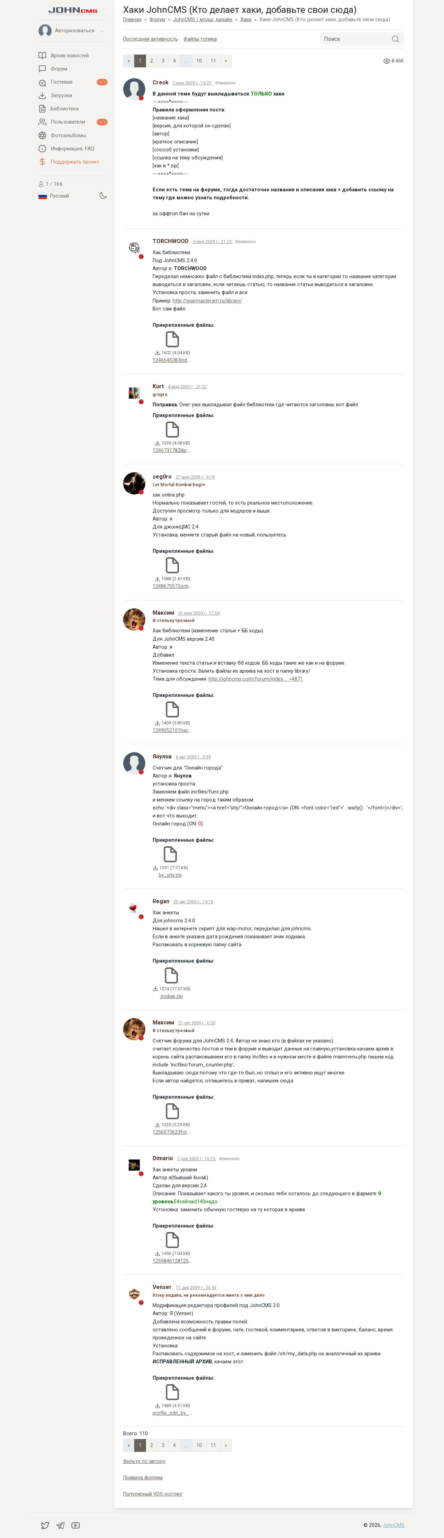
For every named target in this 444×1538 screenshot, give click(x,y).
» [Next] (226, 61)
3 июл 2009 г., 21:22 (213, 241)
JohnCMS (393, 1525)
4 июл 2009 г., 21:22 (187, 386)
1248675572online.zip (177, 586)
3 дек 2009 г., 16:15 (196, 1158)
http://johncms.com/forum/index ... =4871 (255, 679)
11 (213, 61)
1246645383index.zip (176, 360)
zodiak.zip (171, 996)
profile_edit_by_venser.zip (182, 1413)
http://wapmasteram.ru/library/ (207, 301)
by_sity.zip (170, 875)
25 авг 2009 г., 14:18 (193, 901)
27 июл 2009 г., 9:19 (195, 477)
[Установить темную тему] (103, 195)
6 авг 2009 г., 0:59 (193, 757)
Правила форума (143, 1478)
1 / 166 (50, 184)
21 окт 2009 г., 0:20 (196, 1023)
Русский (54, 196)
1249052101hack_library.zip (184, 730)
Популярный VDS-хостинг (153, 1494)
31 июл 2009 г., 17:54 (199, 613)
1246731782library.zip (177, 451)
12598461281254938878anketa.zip (192, 1261)
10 (199, 61)
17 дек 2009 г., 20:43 (196, 1287)
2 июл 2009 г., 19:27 (193, 83)
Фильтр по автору (144, 1461)
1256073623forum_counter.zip (187, 1132)
